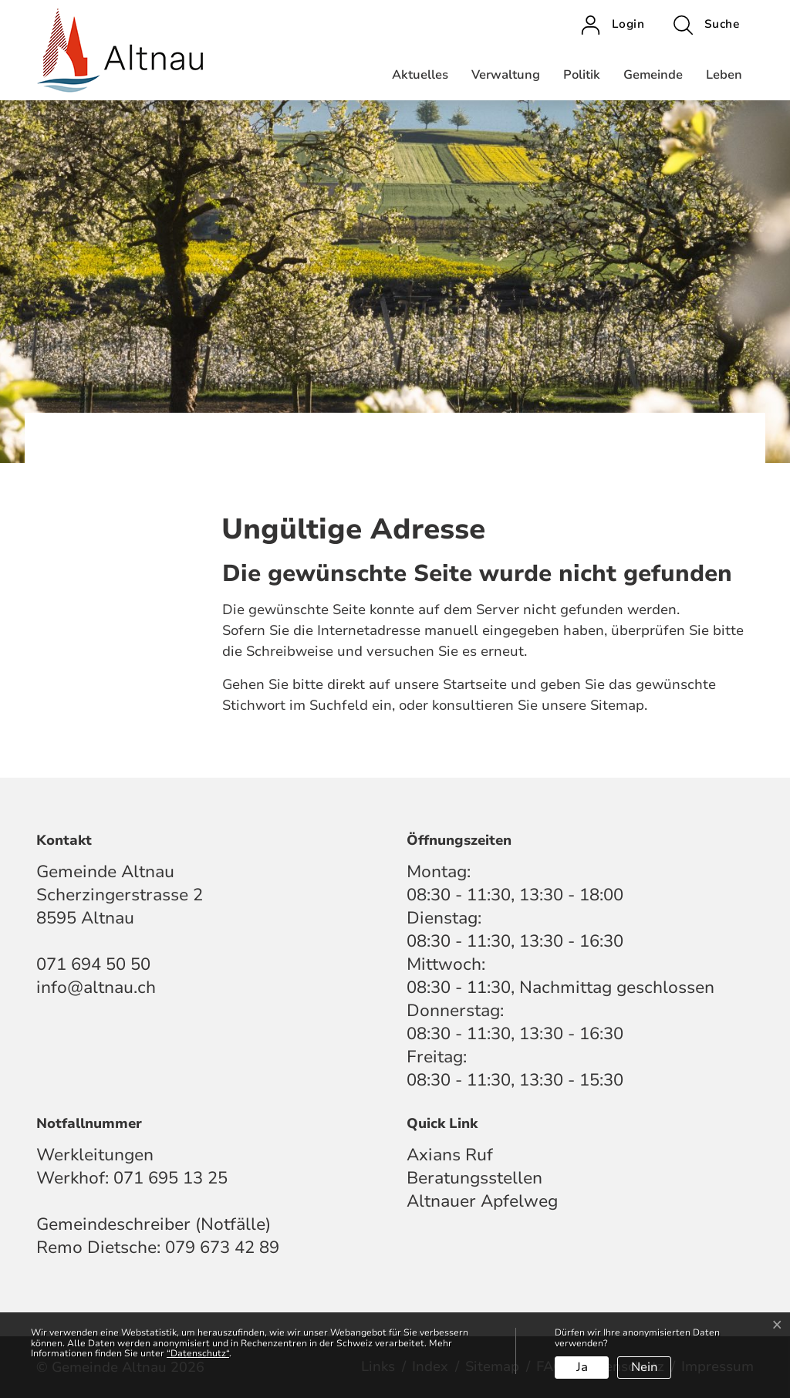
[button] (706, 24)
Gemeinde (653, 74)
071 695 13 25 (170, 1178)
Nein (644, 1367)
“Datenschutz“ (198, 1353)
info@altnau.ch (96, 987)
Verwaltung (505, 74)
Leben (724, 74)
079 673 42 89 (222, 1247)
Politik (581, 74)
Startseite (475, 684)
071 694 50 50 (93, 964)
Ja (582, 1367)
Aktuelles (420, 74)
